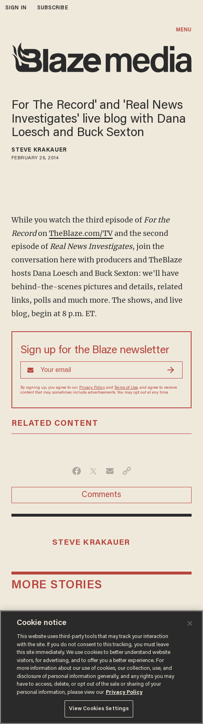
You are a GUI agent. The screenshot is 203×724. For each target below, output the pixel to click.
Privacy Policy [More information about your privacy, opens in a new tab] (124, 692)
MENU (184, 30)
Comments (101, 495)
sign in (16, 8)
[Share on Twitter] (93, 471)
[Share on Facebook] (76, 471)
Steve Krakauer (39, 150)
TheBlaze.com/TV (81, 233)
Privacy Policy (92, 388)
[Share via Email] (110, 471)
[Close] (190, 623)
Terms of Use (126, 388)
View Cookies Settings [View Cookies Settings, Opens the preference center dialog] (99, 708)
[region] (101, 667)
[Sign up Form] (101, 370)
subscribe (52, 8)
